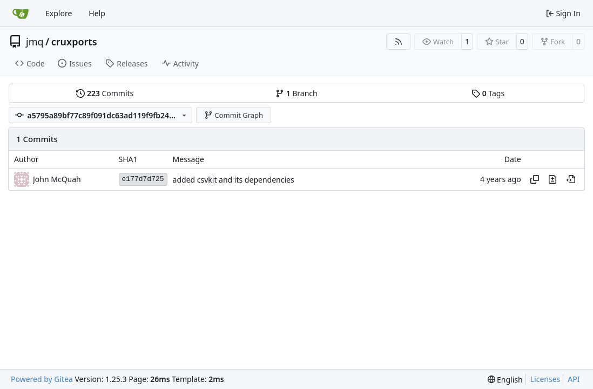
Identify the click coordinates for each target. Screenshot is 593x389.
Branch (296, 93)
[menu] (505, 379)
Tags (487, 93)
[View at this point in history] (571, 179)
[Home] (20, 13)
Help (97, 13)
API (573, 379)
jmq (35, 41)
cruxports (74, 41)
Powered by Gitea (42, 379)
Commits (104, 93)
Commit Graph (233, 115)
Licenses (545, 379)
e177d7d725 (143, 179)
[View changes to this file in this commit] (552, 179)
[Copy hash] (535, 179)
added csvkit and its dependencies (233, 180)
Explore (58, 13)
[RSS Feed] (398, 41)
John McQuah (57, 179)
